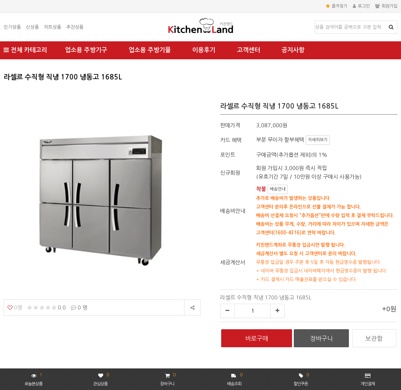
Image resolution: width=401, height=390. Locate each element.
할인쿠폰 (301, 378)
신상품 (32, 27)
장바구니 (167, 378)
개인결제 (367, 379)
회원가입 (386, 6)
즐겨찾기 (336, 6)
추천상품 (74, 27)
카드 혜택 (231, 140)
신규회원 (230, 172)
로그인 (361, 6)
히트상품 (52, 27)
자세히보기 (318, 140)
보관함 (374, 338)
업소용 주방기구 (86, 50)
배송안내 (278, 189)
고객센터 (248, 50)
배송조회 (234, 378)
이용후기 (203, 50)
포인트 (227, 154)
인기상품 (12, 27)
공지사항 (293, 50)
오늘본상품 (33, 378)
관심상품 (101, 378)
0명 (15, 307)
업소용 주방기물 (150, 50)
